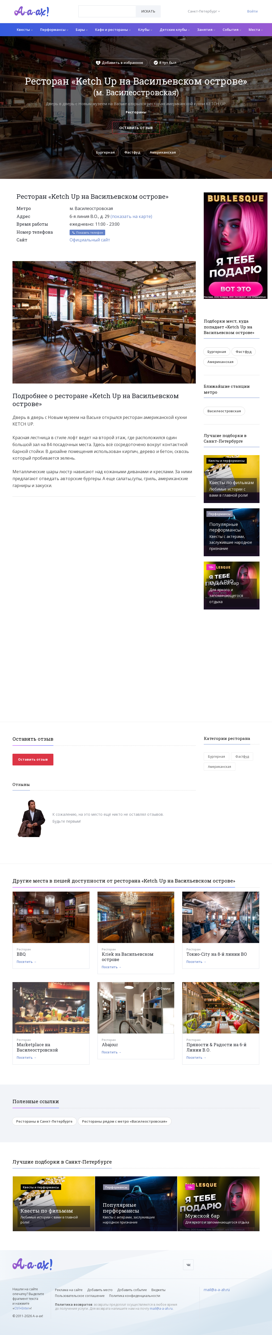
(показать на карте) (131, 216)
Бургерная (105, 152)
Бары (82, 29)
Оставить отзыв (136, 127)
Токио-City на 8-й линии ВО (216, 954)
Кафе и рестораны (113, 29)
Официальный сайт (90, 240)
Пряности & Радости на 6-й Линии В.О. (216, 1047)
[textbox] (107, 7)
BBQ (21, 954)
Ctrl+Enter (21, 1308)
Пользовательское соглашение (80, 1295)
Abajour (110, 1044)
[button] (191, 265)
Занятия (206, 29)
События (232, 29)
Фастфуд (132, 152)
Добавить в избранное (119, 62)
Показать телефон (87, 232)
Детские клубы (175, 29)
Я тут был (165, 62)
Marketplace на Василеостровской (37, 1047)
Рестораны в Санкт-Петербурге (44, 1121)
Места (256, 29)
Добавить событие (132, 1290)
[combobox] (107, 11)
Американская (163, 152)
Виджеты (158, 1290)
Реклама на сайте (69, 1290)
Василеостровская (224, 411)
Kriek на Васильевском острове (128, 956)
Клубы (145, 29)
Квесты (25, 29)
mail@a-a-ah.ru (161, 1308)
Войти (252, 11)
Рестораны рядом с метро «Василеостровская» (124, 1121)
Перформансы (54, 29)
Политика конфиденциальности (134, 1295)
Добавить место (100, 1290)
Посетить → (27, 961)
